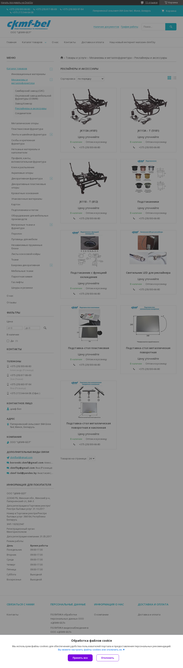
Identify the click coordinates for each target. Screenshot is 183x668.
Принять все (80, 657)
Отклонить (107, 657)
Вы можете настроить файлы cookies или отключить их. (90, 649)
